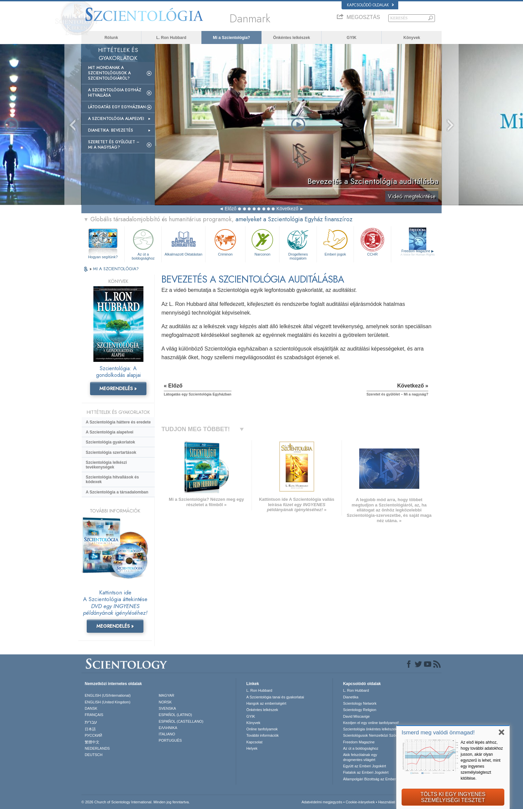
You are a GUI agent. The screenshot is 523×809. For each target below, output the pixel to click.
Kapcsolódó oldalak (370, 5)
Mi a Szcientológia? (231, 37)
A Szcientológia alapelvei (116, 119)
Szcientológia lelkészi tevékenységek (106, 464)
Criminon (225, 241)
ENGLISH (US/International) (108, 695)
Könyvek (411, 37)
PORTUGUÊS (170, 740)
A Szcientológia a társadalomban (117, 492)
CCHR (372, 241)
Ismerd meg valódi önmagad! (438, 732)
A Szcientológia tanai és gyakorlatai (275, 697)
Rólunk (111, 37)
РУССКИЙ (93, 735)
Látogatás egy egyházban (117, 107)
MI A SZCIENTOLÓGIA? (116, 269)
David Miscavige (356, 716)
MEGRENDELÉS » (118, 388)
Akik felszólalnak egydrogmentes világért (360, 757)
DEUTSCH (93, 755)
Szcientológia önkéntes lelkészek (370, 729)
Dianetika (350, 697)
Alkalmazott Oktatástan (183, 241)
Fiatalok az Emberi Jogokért (365, 772)
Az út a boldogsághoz (143, 243)
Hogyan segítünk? (103, 257)
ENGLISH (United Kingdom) (107, 702)
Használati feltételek (394, 802)
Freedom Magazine (418, 252)
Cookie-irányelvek (360, 802)
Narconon (262, 241)
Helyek (251, 748)
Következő (287, 208)
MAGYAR (166, 695)
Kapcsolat (254, 742)
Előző (230, 208)
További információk (262, 735)
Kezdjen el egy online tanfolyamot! (371, 723)
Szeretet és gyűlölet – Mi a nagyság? (113, 144)
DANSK (91, 708)
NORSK (165, 702)
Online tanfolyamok (262, 729)
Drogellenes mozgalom (298, 243)
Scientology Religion (359, 710)
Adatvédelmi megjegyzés (322, 802)
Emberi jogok (335, 241)
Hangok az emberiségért (266, 703)
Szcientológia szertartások (111, 452)
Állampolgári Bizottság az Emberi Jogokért (377, 779)
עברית (91, 722)
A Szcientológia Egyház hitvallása (114, 92)
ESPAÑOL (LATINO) (175, 715)
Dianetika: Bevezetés (110, 130)
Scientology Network (359, 703)
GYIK (351, 37)
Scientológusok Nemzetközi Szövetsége (375, 735)
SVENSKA (167, 708)
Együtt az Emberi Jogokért (364, 766)
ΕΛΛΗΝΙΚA (168, 728)
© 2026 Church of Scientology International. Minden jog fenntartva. (135, 802)
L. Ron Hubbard (171, 37)
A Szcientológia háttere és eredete (118, 422)
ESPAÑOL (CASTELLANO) (181, 721)
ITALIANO (167, 734)
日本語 (90, 729)
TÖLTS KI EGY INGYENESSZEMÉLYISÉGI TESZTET (452, 797)
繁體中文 (92, 742)
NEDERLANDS (97, 748)
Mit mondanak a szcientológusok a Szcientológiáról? (109, 73)
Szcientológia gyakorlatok (110, 442)
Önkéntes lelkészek (291, 37)
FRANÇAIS (94, 715)
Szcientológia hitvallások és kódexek (112, 479)
